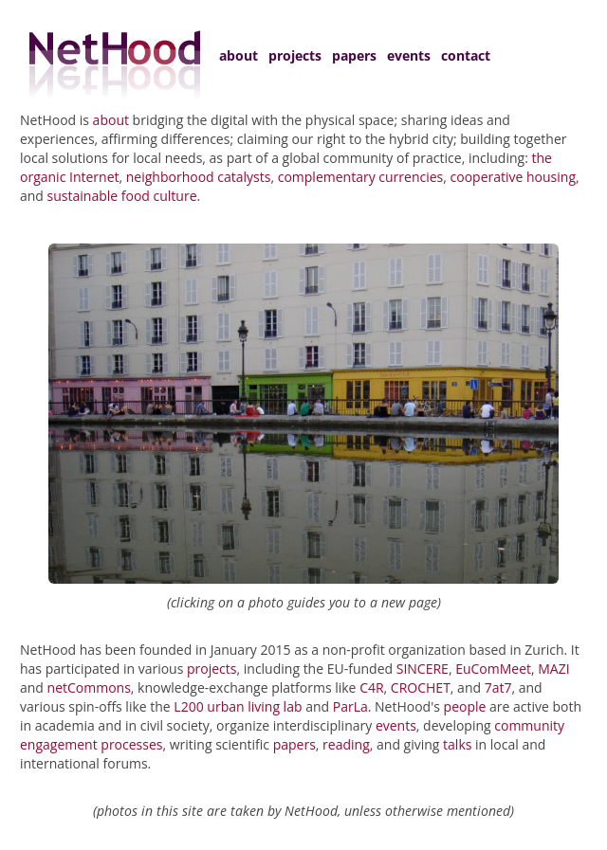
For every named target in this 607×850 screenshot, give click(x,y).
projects (295, 55)
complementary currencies (361, 177)
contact (465, 55)
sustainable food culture (122, 196)
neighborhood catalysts (198, 177)
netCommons (89, 687)
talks (457, 744)
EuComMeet (493, 669)
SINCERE (422, 669)
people (465, 706)
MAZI (553, 669)
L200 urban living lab (238, 706)
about (238, 55)
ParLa (350, 706)
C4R (371, 687)
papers (354, 55)
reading (346, 744)
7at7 (498, 687)
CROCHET (421, 687)
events (409, 55)
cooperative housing (513, 177)
